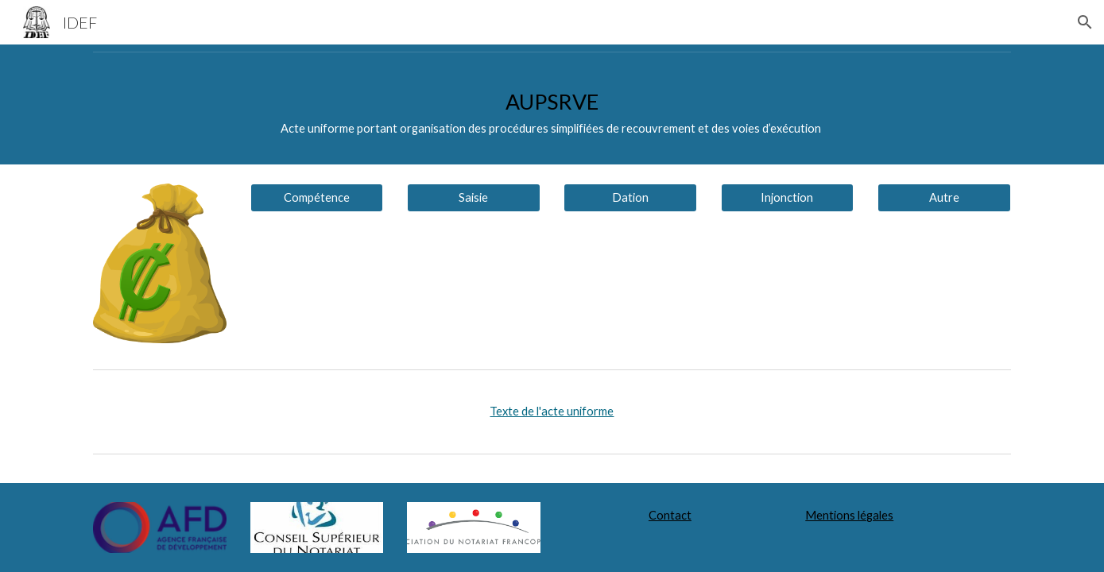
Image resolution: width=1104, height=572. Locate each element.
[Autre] (944, 198)
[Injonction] (788, 198)
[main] (551, 111)
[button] (1085, 22)
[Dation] (630, 198)
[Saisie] (474, 198)
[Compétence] (317, 198)
